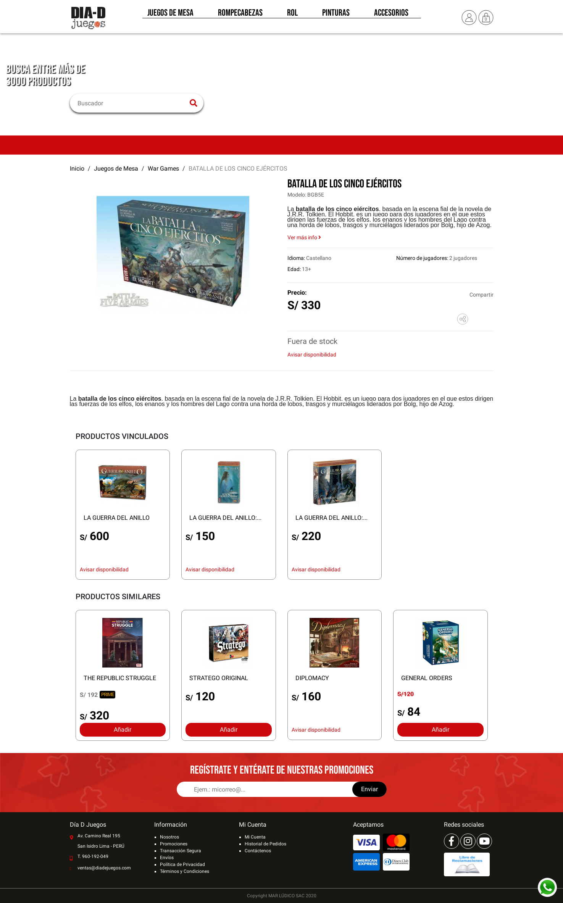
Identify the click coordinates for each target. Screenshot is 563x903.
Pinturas (336, 14)
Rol (292, 14)
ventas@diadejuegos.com (104, 868)
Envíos (167, 857)
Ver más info (304, 237)
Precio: (297, 292)
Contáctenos (258, 850)
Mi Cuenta (255, 837)
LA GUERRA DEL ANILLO (117, 517)
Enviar (369, 789)
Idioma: (296, 258)
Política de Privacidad (182, 864)
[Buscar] (131, 103)
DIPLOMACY (312, 678)
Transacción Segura (180, 850)
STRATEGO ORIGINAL (218, 678)
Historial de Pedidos (265, 844)
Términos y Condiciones (184, 871)
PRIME (107, 694)
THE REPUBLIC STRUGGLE (120, 678)
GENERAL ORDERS (426, 678)
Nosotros (169, 837)
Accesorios (391, 14)
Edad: (294, 269)
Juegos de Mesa (170, 14)
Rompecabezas (240, 14)
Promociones (173, 844)
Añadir (122, 729)
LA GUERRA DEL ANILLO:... (225, 517)
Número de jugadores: (422, 258)
